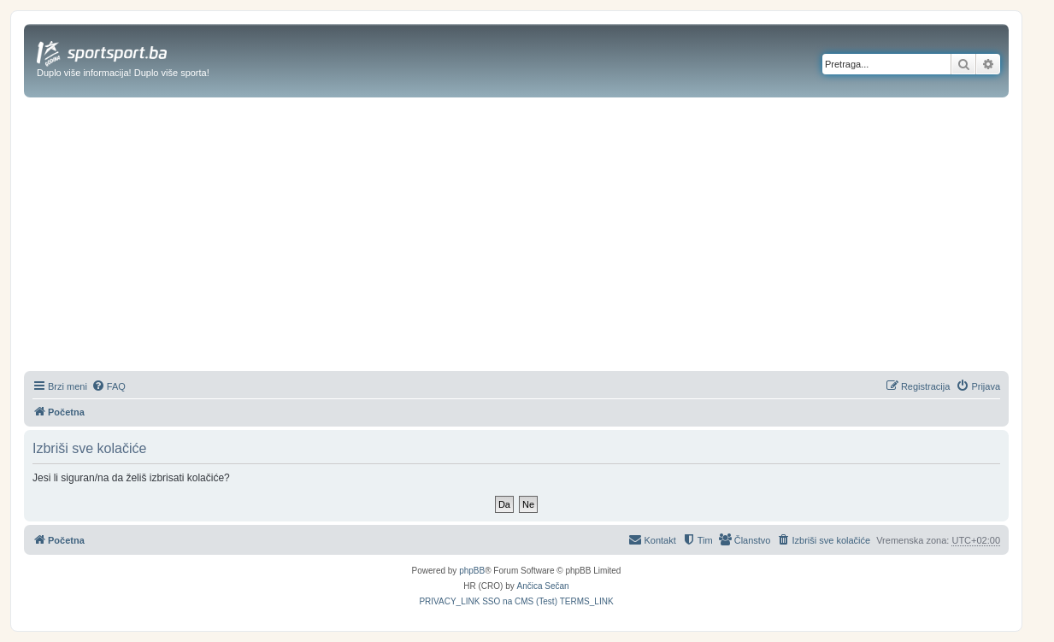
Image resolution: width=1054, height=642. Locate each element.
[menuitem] (108, 386)
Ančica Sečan (543, 586)
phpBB (472, 570)
